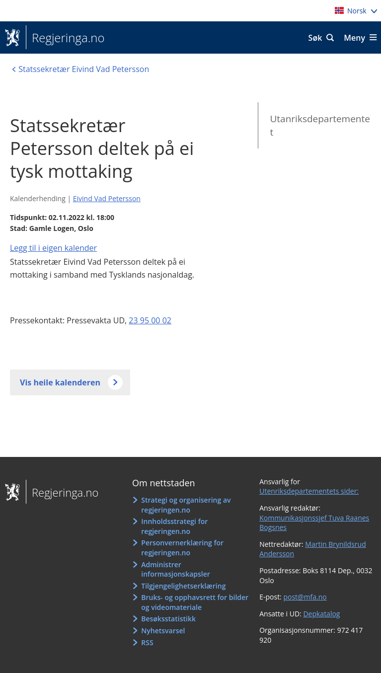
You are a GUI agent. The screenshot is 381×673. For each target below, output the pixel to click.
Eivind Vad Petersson (107, 198)
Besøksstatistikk (168, 618)
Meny (354, 37)
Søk (315, 37)
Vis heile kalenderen (60, 382)
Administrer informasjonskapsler (175, 569)
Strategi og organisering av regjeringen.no (185, 505)
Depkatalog (321, 613)
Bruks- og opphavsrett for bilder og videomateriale (194, 602)
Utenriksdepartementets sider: (309, 491)
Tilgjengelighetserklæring (183, 586)
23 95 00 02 (150, 320)
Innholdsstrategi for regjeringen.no (174, 526)
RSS (147, 642)
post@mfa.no (304, 596)
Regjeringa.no (65, 38)
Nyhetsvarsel (163, 630)
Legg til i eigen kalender (53, 247)
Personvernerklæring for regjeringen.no (182, 547)
